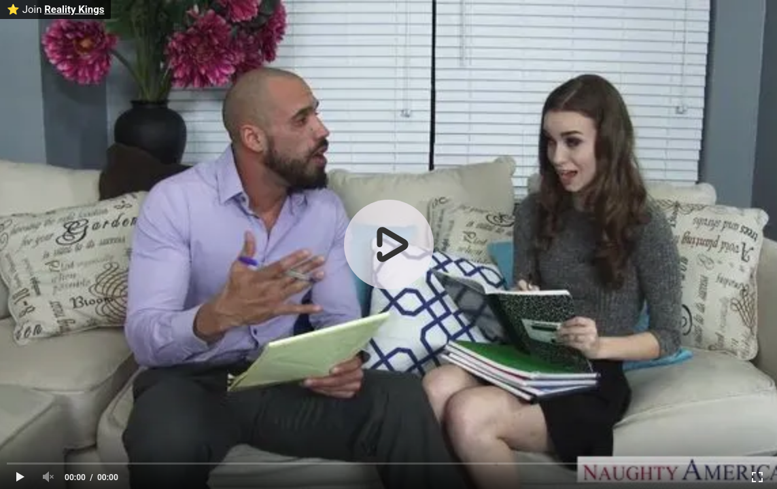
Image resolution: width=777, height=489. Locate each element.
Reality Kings (74, 9)
